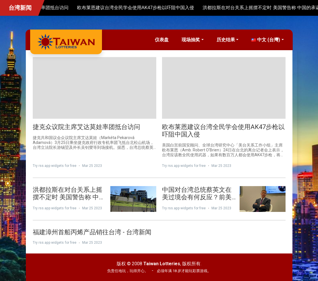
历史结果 (226, 39)
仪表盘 (162, 39)
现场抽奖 (191, 39)
